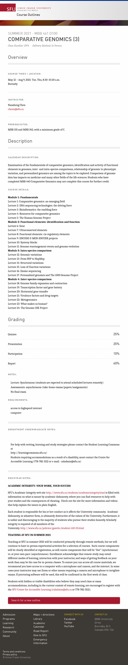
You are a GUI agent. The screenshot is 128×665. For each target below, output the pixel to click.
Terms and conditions (14, 652)
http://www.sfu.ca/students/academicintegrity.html (75, 492)
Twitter (68, 622)
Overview (17, 57)
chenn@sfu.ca (16, 109)
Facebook (70, 619)
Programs (9, 619)
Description (20, 141)
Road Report (40, 631)
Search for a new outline (25, 600)
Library (37, 619)
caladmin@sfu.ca (62, 589)
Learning (8, 623)
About (6, 636)
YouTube (69, 626)
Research (8, 627)
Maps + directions (44, 614)
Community (9, 632)
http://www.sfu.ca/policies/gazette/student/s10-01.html (52, 528)
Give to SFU (40, 635)
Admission (9, 614)
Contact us (101, 614)
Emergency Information (40, 641)
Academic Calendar (39, 625)
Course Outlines (28, 15)
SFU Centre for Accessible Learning (31, 589)
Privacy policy (10, 655)
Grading (16, 319)
